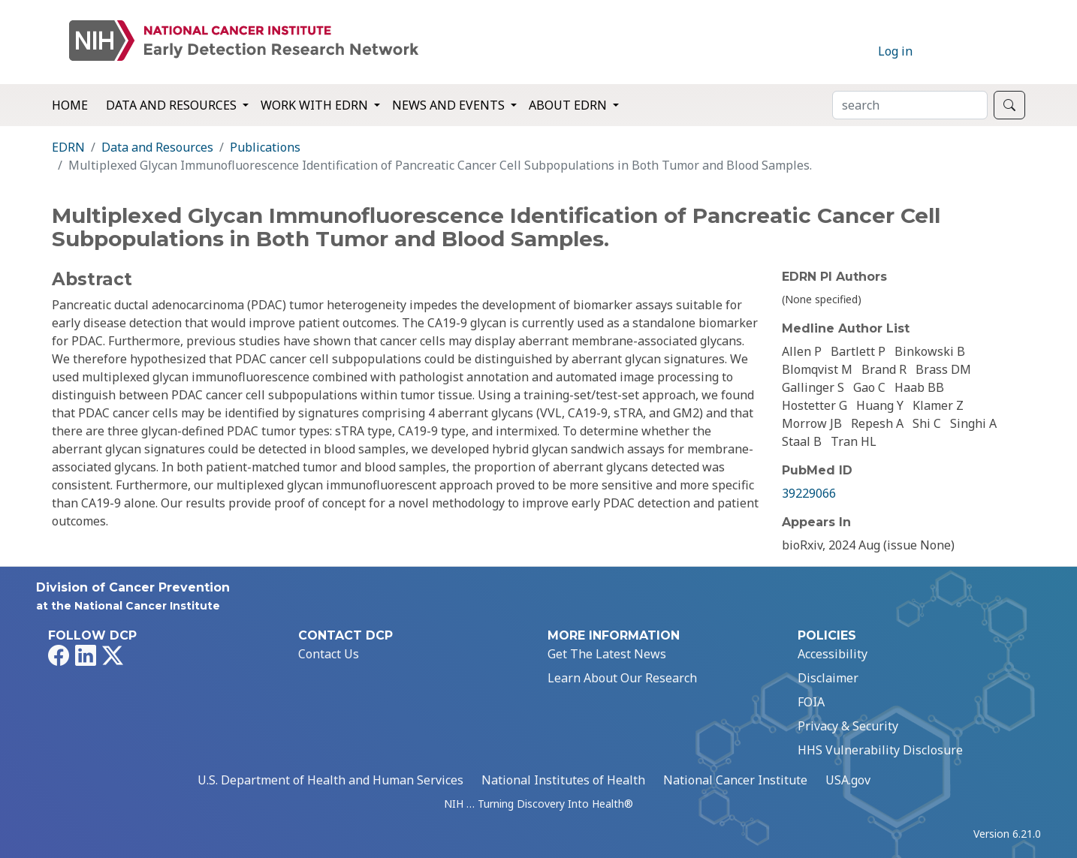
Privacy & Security (848, 726)
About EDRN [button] (569, 105)
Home (70, 105)
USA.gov (847, 780)
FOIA (811, 702)
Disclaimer (828, 678)
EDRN (68, 147)
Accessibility (832, 654)
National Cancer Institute (735, 780)
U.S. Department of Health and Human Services (330, 780)
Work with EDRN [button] (316, 105)
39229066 (809, 493)
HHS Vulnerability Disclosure (880, 750)
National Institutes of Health (563, 780)
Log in (895, 51)
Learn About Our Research (622, 678)
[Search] (910, 105)
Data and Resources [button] (173, 105)
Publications (265, 147)
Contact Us (328, 654)
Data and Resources (157, 147)
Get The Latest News (607, 654)
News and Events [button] (450, 105)
